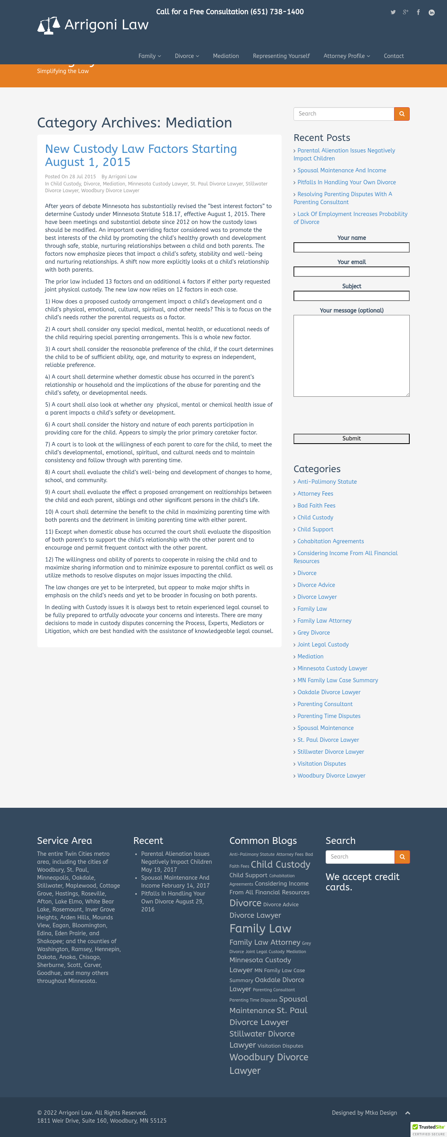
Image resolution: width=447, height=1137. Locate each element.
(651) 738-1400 (278, 12)
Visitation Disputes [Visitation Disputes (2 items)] (280, 1046)
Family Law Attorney (324, 621)
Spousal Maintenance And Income (341, 170)
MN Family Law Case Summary (337, 680)
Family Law (312, 609)
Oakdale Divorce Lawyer (329, 692)
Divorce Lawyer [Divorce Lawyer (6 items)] (255, 915)
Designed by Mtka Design (364, 1113)
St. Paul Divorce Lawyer (216, 184)
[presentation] (354, 418)
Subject (352, 291)
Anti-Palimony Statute (327, 482)
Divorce (187, 55)
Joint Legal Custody (323, 644)
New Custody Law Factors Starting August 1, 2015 (141, 155)
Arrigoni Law (93, 25)
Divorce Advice (316, 585)
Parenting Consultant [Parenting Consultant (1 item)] (274, 989)
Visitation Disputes (321, 764)
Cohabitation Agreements (330, 541)
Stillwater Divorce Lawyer (330, 752)
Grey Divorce (313, 632)
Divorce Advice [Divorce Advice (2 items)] (281, 904)
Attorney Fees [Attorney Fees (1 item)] (290, 854)
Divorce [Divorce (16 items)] (246, 903)
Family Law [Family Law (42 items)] (261, 929)
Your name (352, 243)
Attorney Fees (315, 493)
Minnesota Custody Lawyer (158, 184)
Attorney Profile (347, 55)
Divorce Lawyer (317, 597)
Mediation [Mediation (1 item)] (296, 951)
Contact (394, 55)
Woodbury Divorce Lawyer (110, 190)
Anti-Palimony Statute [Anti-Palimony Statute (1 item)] (252, 854)
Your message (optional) (352, 314)
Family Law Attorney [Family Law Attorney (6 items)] (265, 942)
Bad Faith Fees (316, 505)
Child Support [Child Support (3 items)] (249, 875)
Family (149, 55)
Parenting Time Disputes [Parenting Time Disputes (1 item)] (254, 1000)
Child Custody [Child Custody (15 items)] (281, 864)
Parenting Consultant (325, 704)
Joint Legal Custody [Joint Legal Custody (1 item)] (265, 951)
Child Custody (66, 184)
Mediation (226, 55)
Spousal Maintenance (325, 728)
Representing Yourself (281, 55)
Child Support (315, 529)
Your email (352, 267)
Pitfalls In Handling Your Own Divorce (346, 182)
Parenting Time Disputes (329, 716)
